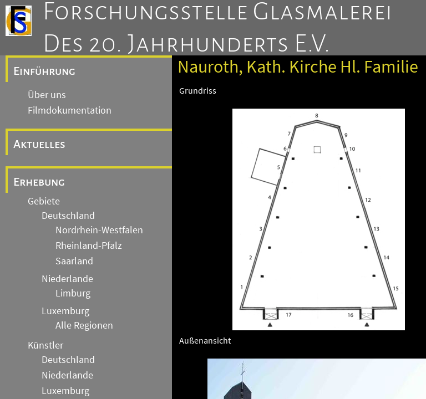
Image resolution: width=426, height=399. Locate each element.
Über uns (47, 95)
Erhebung (39, 182)
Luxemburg (65, 311)
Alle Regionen (84, 325)
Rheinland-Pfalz (88, 245)
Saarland (74, 261)
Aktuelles (39, 144)
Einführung (44, 71)
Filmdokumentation (69, 110)
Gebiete (44, 201)
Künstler (45, 345)
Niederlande (67, 279)
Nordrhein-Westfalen (99, 230)
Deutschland (68, 215)
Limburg (72, 293)
